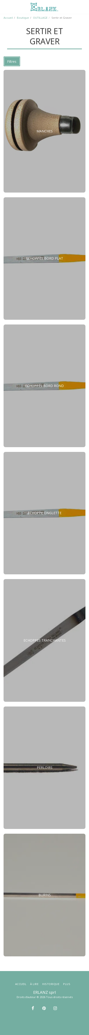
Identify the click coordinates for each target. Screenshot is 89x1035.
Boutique (23, 17)
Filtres (11, 61)
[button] (5, 7)
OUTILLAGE (40, 17)
